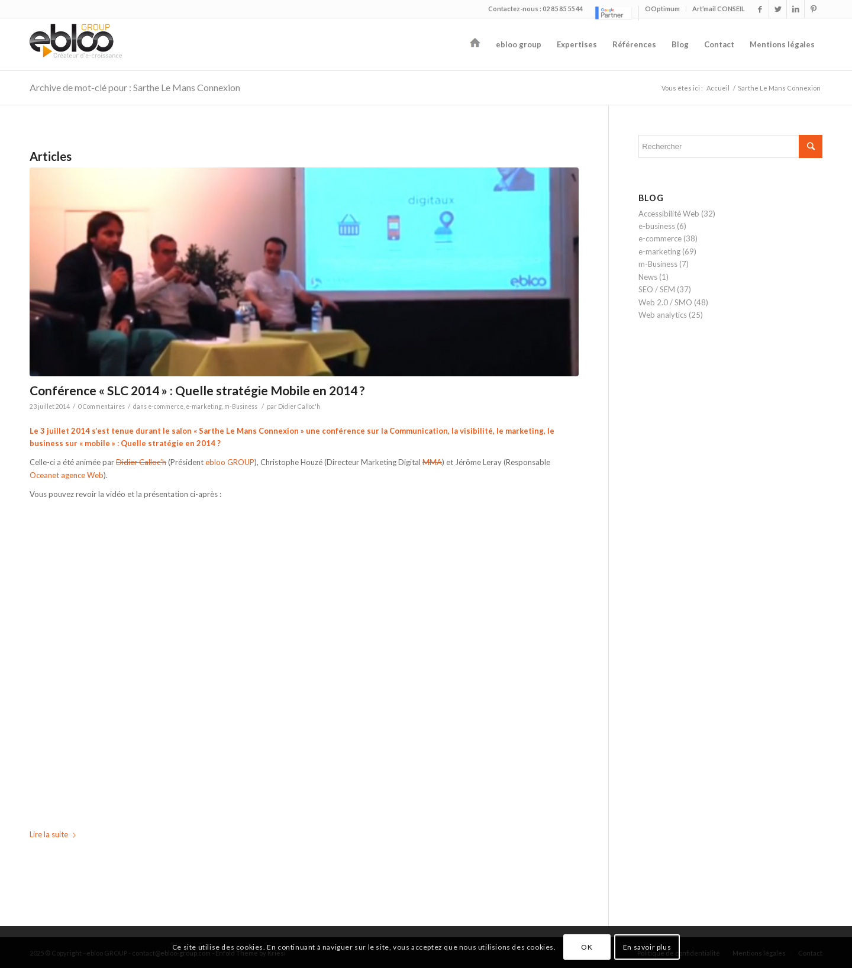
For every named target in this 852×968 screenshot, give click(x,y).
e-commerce (165, 406)
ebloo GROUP (229, 462)
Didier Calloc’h (141, 462)
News (647, 277)
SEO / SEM (656, 289)
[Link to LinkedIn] (795, 9)
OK (586, 947)
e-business (656, 226)
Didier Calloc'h (299, 406)
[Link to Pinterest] (813, 9)
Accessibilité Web (668, 213)
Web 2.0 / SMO (665, 302)
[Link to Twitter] (777, 9)
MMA (432, 462)
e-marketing (204, 406)
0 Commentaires (101, 406)
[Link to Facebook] (760, 9)
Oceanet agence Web (67, 475)
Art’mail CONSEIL (718, 8)
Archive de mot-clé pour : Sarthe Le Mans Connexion (135, 87)
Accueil (718, 88)
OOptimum (662, 8)
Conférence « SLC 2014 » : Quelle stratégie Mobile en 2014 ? (197, 390)
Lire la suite (55, 834)
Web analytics (662, 315)
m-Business (240, 406)
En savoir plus (647, 947)
